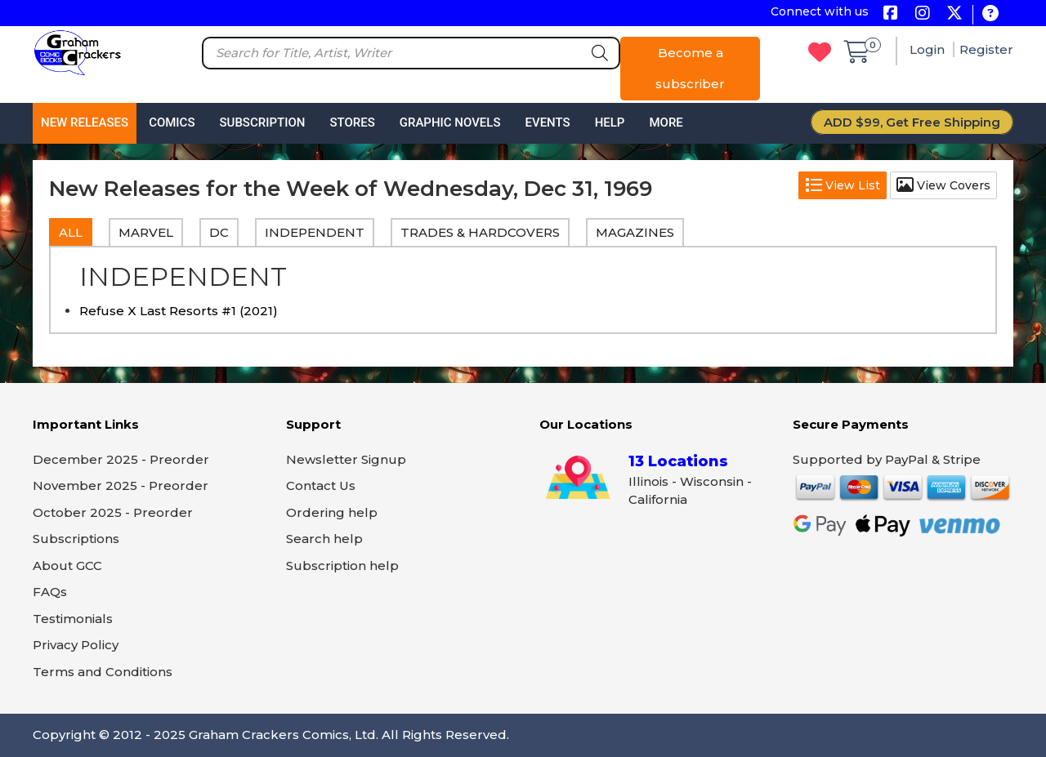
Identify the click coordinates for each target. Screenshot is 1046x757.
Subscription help (342, 565)
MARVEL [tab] (145, 232)
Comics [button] (171, 122)
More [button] (665, 122)
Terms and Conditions (102, 671)
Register (986, 49)
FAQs (50, 591)
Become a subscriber (690, 68)
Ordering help (332, 512)
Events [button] (547, 122)
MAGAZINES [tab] (635, 232)
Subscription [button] (263, 122)
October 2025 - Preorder (113, 512)
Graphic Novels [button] (450, 122)
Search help (324, 538)
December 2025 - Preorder (121, 459)
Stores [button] (351, 122)
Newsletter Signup (346, 459)
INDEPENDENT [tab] (314, 232)
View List (842, 185)
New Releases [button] (84, 122)
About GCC (67, 565)
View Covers (943, 185)
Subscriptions (76, 538)
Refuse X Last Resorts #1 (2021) (178, 310)
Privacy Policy (75, 644)
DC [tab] (219, 232)
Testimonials (73, 618)
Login (929, 49)
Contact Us (320, 485)
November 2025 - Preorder (120, 485)
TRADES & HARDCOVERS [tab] (480, 232)
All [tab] (71, 232)
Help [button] (610, 122)
